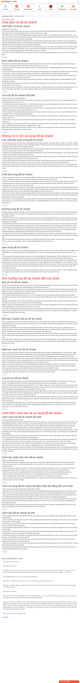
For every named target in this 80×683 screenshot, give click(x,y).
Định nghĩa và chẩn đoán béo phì (14, 613)
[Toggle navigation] (78, 1)
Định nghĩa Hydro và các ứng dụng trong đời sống (20, 576)
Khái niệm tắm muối (9, 566)
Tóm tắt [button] (5, 57)
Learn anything (7, 16)
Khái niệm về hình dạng (11, 562)
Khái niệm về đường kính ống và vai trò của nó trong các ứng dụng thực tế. (28, 581)
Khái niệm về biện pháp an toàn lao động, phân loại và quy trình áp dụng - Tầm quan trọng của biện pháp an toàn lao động (39, 586)
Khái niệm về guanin (10, 591)
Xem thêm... (5, 617)
